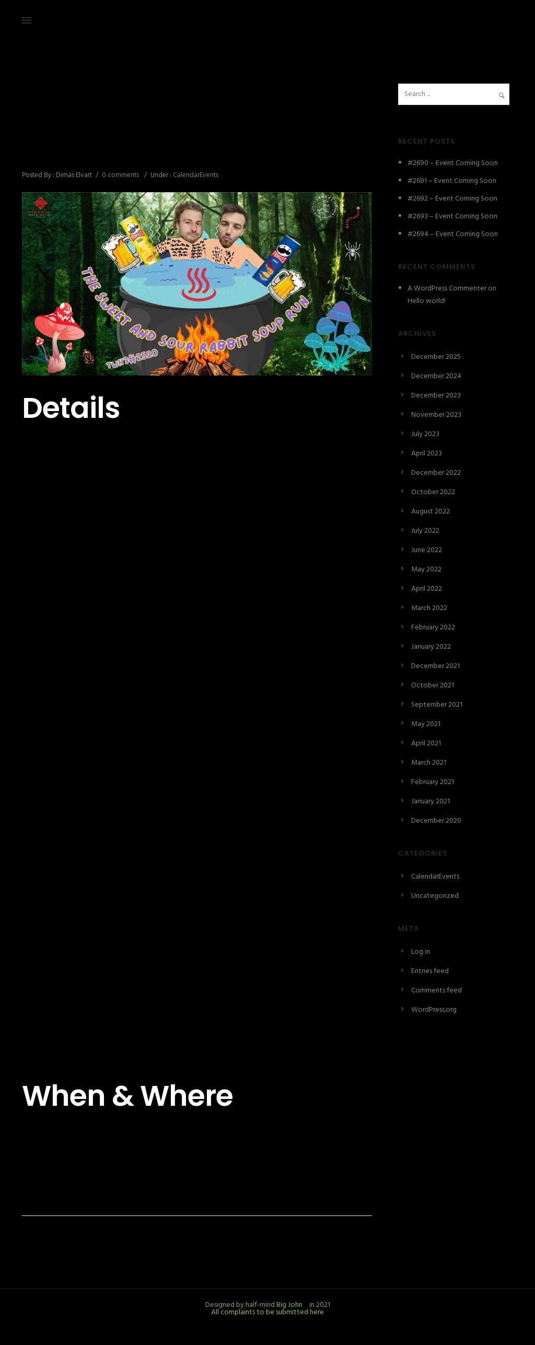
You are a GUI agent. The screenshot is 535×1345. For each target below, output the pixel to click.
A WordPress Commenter (447, 289)
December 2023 (436, 396)
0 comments (120, 175)
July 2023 (425, 434)
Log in (420, 952)
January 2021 (430, 802)
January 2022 (431, 647)
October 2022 (433, 492)
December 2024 (436, 376)
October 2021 (432, 686)
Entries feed (430, 971)
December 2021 (435, 666)
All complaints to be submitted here (267, 1312)
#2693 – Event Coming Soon (452, 216)
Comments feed (436, 991)
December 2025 (436, 357)
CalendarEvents (194, 175)
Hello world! (427, 301)
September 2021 (436, 705)
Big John (289, 1305)
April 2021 (426, 744)
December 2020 (436, 821)
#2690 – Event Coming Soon (453, 163)
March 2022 (429, 608)
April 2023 (426, 454)
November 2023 (436, 415)
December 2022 (436, 473)
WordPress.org (434, 1010)
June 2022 (426, 550)
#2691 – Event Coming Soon (452, 181)
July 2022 (425, 531)
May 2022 (426, 570)
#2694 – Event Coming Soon (453, 234)
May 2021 (425, 724)
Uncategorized (435, 896)
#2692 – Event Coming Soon (452, 199)
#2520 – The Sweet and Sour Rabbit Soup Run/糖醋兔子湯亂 (195, 141)
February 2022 (433, 628)
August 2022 (430, 512)
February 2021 (432, 782)
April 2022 (426, 589)
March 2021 (428, 763)
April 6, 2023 (41, 107)
